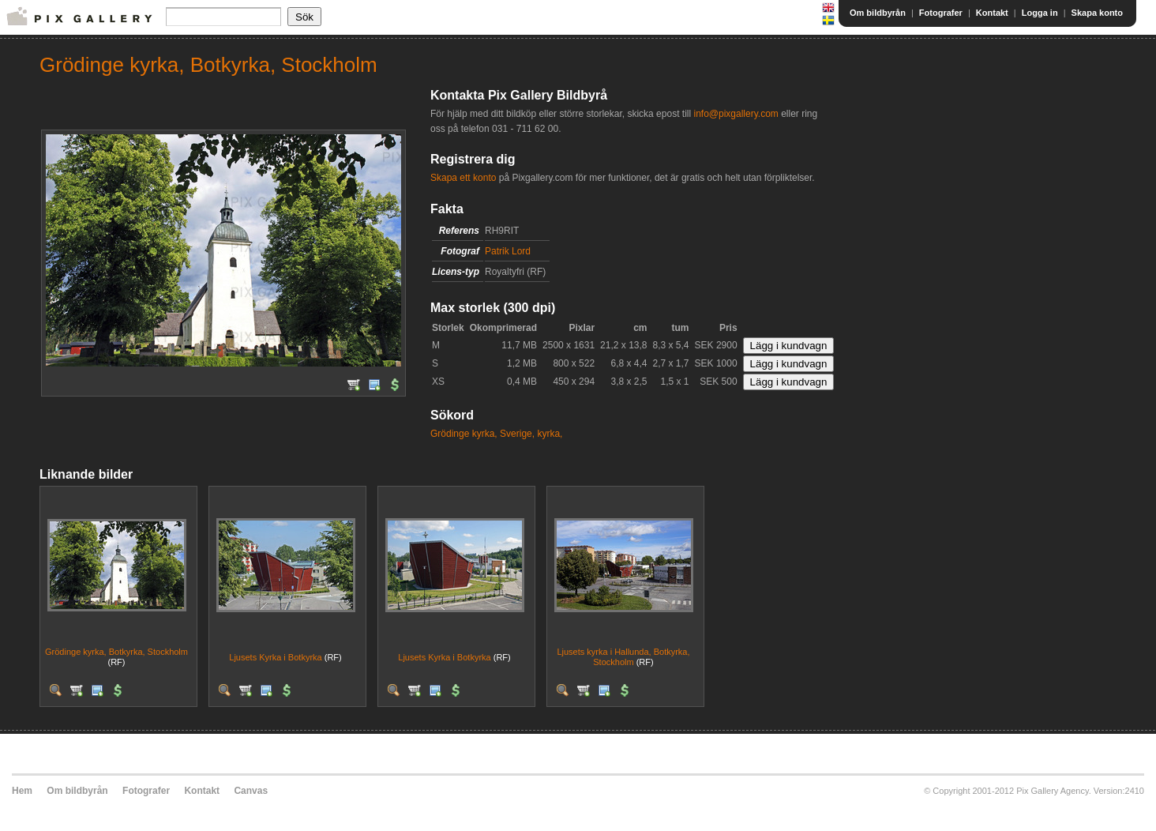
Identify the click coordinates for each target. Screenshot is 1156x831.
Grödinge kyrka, (463, 433)
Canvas (251, 790)
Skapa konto (1097, 12)
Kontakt (992, 12)
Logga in (1040, 12)
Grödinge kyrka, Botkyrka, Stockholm (116, 651)
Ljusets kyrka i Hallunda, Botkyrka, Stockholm (623, 657)
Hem (22, 790)
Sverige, (517, 433)
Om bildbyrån (878, 12)
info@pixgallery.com (735, 113)
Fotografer (941, 12)
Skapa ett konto (463, 177)
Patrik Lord (508, 251)
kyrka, (549, 433)
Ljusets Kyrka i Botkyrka (275, 657)
